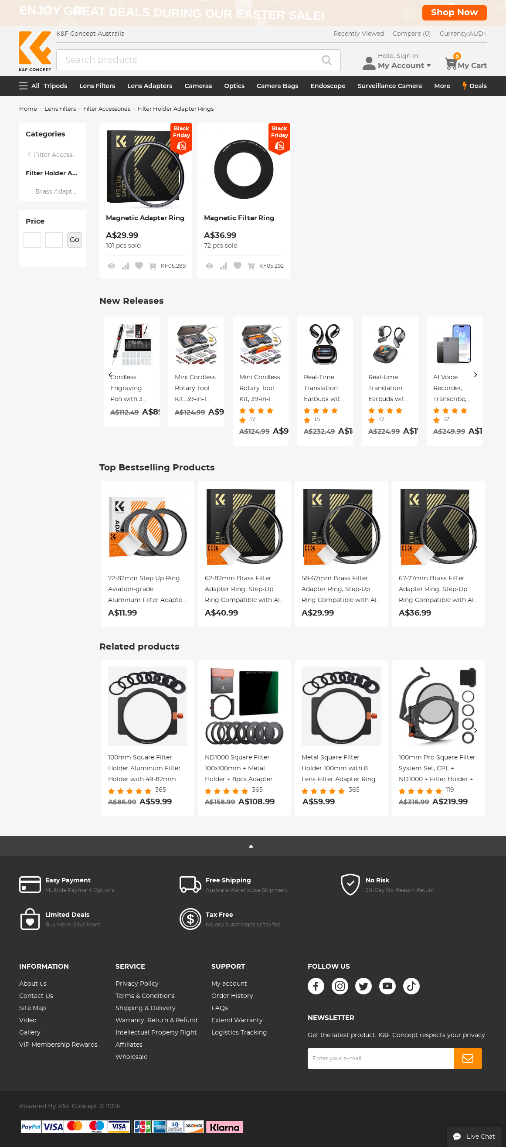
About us (33, 984)
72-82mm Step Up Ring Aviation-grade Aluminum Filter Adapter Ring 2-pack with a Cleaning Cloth (146, 590)
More (442, 86)
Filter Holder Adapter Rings (56, 173)
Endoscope (328, 86)
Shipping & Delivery (145, 1008)
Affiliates (129, 1045)
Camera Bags (278, 86)
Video (28, 1021)
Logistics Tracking (239, 1033)
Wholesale (131, 1057)
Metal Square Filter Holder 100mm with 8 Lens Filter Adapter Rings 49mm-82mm (340, 770)
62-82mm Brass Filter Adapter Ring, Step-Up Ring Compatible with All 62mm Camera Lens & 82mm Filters (243, 590)
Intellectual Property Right (156, 1033)
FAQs (219, 1008)
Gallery (30, 1033)
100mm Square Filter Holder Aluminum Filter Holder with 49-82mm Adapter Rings (144, 770)
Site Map (32, 1008)
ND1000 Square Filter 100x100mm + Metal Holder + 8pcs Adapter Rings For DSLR (239, 770)
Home (28, 109)
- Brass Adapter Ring (56, 192)
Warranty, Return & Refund (156, 1021)
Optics (234, 86)
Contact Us (36, 996)
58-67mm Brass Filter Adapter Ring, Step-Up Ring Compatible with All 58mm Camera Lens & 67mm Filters (340, 590)
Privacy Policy (137, 984)
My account (229, 984)
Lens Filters (97, 86)
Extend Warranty (237, 1021)
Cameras (198, 86)
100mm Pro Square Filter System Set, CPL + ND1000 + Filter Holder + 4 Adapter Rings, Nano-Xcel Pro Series (437, 770)
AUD (463, 34)
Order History (232, 996)
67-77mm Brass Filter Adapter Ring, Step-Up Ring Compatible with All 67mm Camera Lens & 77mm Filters (437, 590)
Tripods (56, 86)
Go (74, 239)
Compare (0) (412, 34)
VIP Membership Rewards (58, 1045)
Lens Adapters (149, 86)
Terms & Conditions (145, 996)
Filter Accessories (106, 109)
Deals (474, 86)
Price (35, 221)
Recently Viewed (358, 34)
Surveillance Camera (390, 86)
